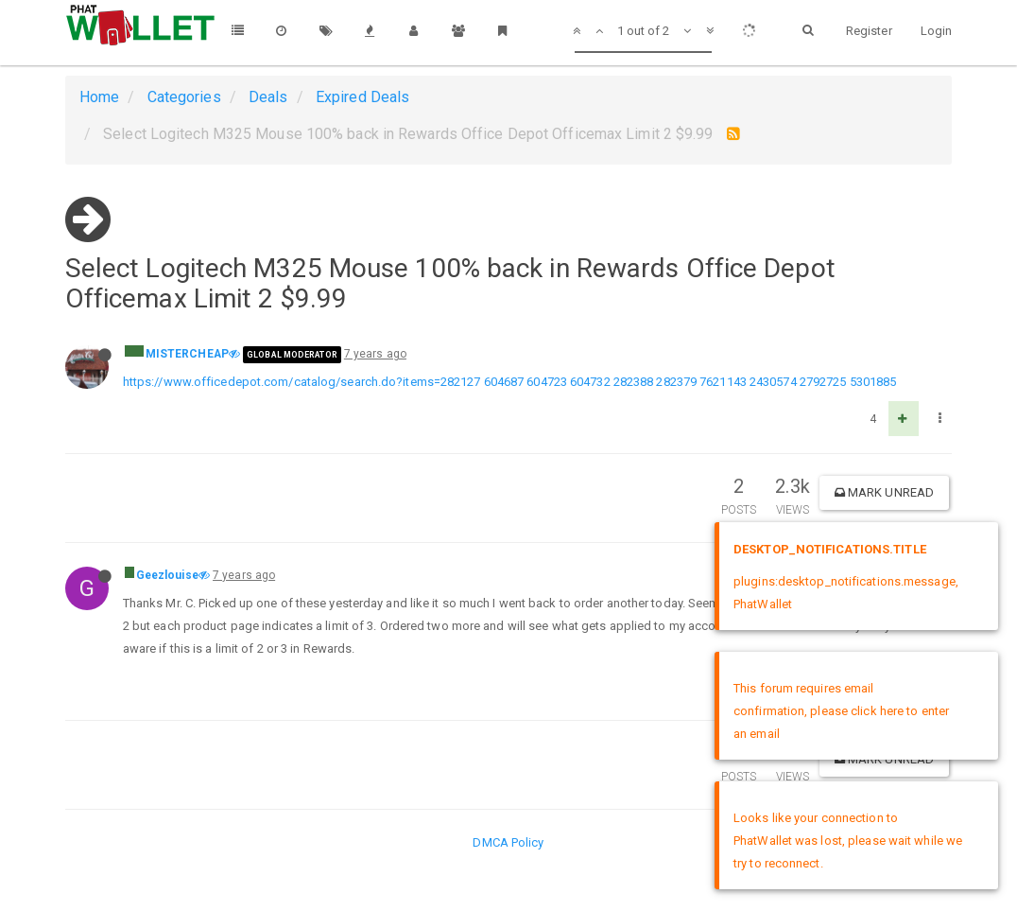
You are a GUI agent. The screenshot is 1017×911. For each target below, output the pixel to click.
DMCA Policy (508, 842)
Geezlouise (167, 575)
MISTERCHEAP (187, 353)
